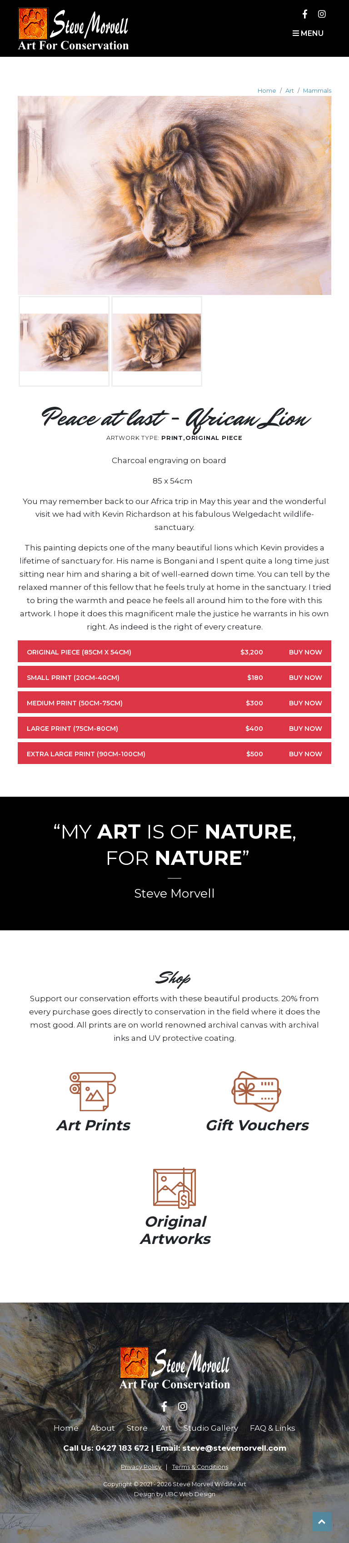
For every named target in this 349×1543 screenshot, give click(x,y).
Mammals (317, 90)
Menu (308, 33)
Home (267, 90)
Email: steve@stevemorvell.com (221, 1448)
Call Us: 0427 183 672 (106, 1448)
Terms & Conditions (200, 1466)
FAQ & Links (272, 1428)
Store (137, 1428)
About (102, 1428)
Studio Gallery (211, 1428)
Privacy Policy (141, 1466)
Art (289, 90)
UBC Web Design (190, 1494)
